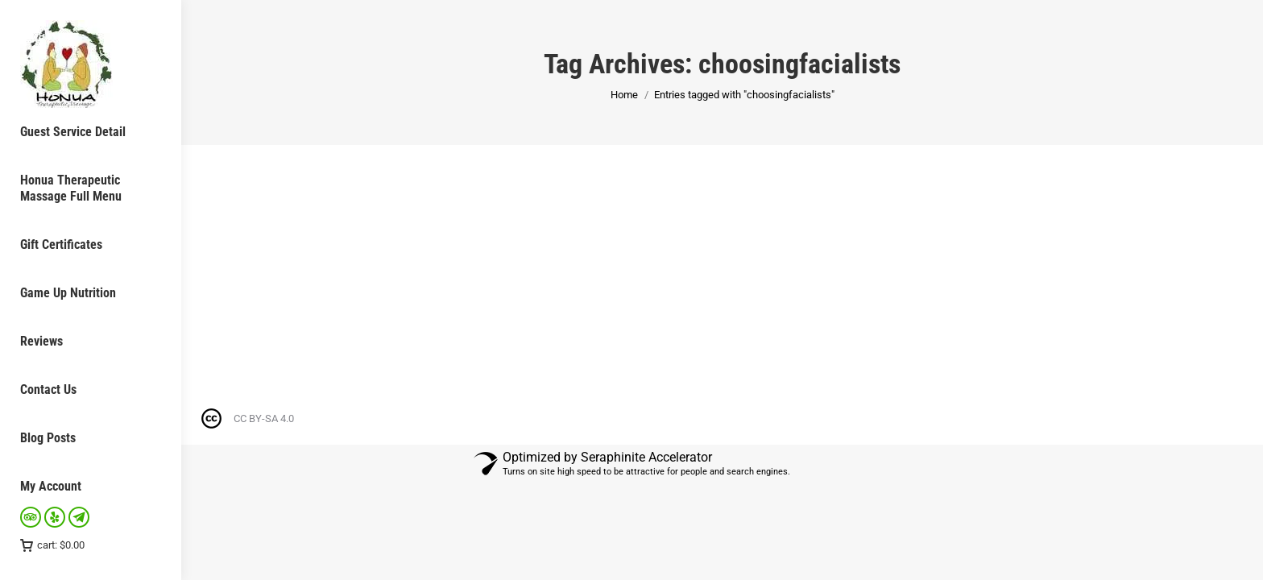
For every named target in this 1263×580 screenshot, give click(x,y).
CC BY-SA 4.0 (264, 418)
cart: (52, 545)
